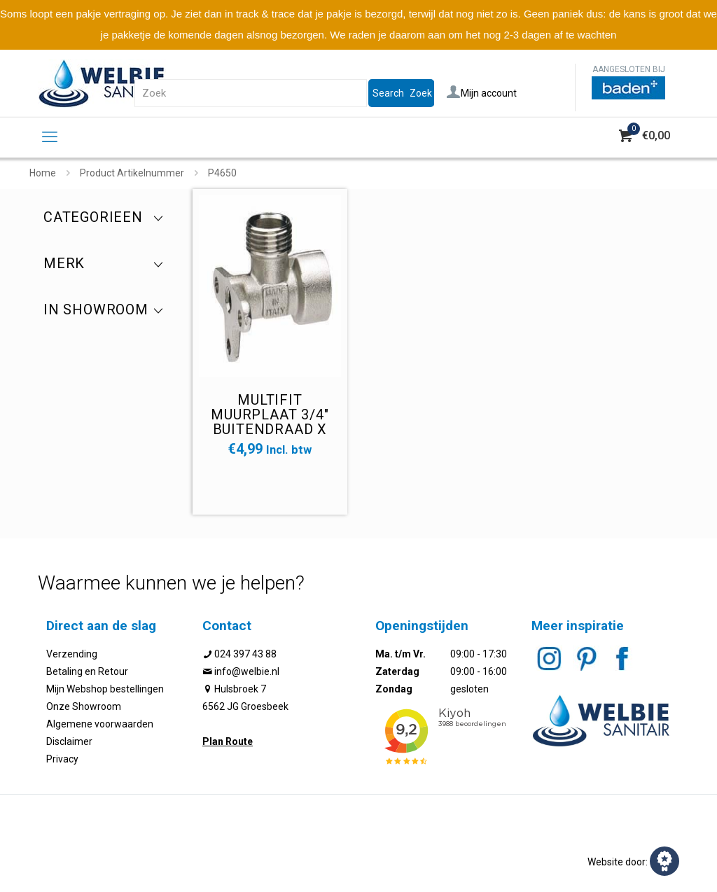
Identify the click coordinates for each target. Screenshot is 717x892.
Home (42, 173)
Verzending (71, 654)
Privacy (62, 759)
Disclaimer (69, 741)
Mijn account (482, 93)
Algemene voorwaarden (99, 724)
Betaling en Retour (87, 671)
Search (388, 93)
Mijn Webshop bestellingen (105, 689)
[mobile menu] (50, 137)
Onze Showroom (83, 706)
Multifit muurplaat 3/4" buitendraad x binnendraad (269, 421)
